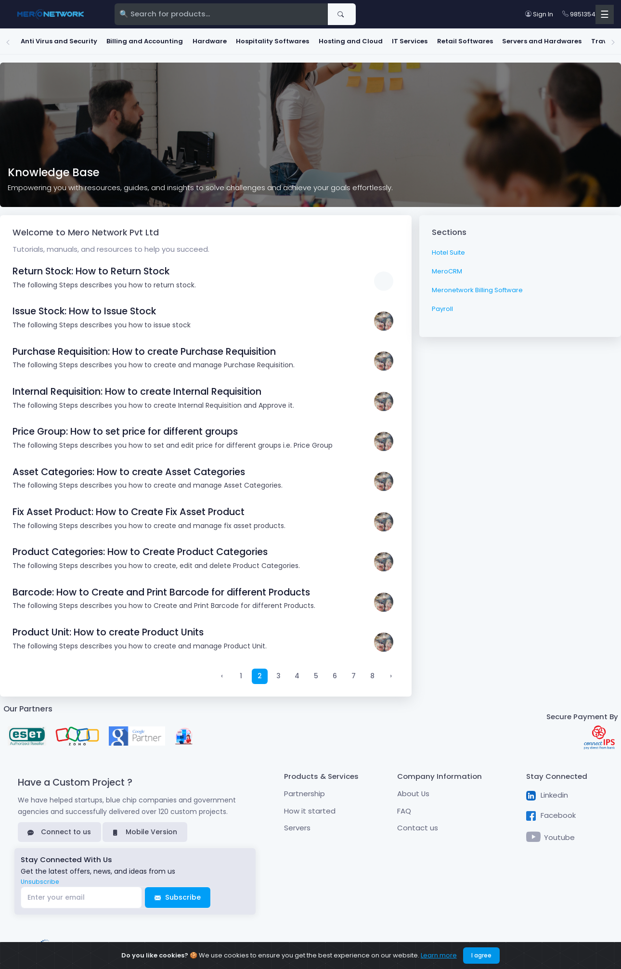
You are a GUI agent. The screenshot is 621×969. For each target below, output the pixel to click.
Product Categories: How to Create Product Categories (140, 549)
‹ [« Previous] (222, 673)
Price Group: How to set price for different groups (125, 428)
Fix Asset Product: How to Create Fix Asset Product (129, 508)
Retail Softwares (449, 39)
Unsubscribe (40, 878)
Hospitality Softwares (256, 39)
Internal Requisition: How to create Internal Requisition (137, 388)
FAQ (404, 807)
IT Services (394, 39)
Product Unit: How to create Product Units (108, 628)
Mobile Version (144, 828)
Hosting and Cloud (335, 39)
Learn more (439, 955)
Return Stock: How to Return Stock (91, 267)
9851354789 (584, 14)
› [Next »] (391, 673)
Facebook (551, 812)
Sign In (539, 14)
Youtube (550, 834)
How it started (310, 807)
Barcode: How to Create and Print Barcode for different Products (161, 588)
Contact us (417, 824)
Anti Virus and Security (43, 39)
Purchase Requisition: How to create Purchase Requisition (144, 348)
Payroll (442, 305)
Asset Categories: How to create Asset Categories (129, 468)
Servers (297, 824)
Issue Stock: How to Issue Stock (84, 307)
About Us (413, 790)
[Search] (221, 14)
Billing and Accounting (129, 39)
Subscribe (178, 894)
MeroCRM (447, 267)
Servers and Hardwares (526, 39)
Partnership (304, 790)
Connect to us (59, 828)
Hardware (194, 39)
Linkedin (547, 792)
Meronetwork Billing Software (477, 286)
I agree (481, 955)
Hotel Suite (448, 249)
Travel (586, 39)
